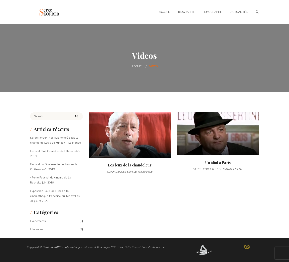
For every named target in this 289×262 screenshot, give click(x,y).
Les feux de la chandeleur (130, 165)
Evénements (38, 221)
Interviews (36, 229)
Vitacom (88, 247)
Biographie (186, 12)
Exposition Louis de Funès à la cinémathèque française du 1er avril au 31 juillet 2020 (55, 196)
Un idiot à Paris (218, 162)
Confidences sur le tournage (130, 172)
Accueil (164, 12)
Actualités (239, 12)
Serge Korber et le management (217, 169)
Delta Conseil (132, 247)
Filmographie (212, 12)
